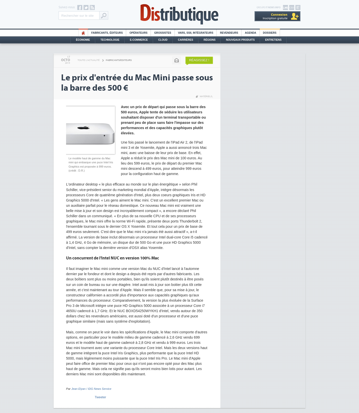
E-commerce (139, 39)
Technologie (109, 39)
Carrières (185, 39)
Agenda (250, 32)
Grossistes (162, 32)
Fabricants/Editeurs (119, 60)
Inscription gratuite (275, 16)
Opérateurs (138, 32)
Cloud (163, 39)
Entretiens (273, 39)
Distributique (179, 14)
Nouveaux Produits (240, 39)
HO (83, 32)
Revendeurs (229, 32)
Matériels (206, 96)
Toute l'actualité (89, 60)
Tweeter (100, 397)
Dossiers (269, 32)
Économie (83, 39)
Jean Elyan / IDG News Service (91, 388)
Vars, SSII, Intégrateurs (195, 32)
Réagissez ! (199, 60)
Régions (210, 39)
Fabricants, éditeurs (107, 32)
